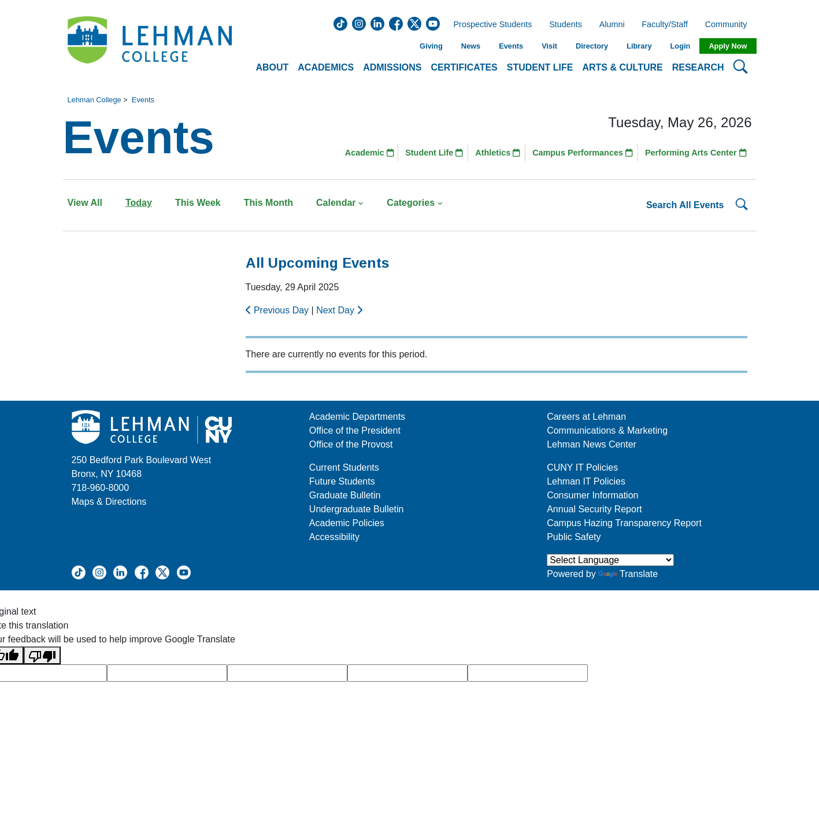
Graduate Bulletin (345, 495)
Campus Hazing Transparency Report (624, 523)
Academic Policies (346, 523)
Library (639, 46)
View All (85, 203)
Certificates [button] (464, 67)
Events (511, 46)
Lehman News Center (591, 444)
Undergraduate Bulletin (356, 509)
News (470, 46)
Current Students (344, 467)
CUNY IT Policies (582, 467)
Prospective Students (489, 25)
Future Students (342, 481)
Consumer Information (592, 495)
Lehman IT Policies (586, 481)
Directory (592, 46)
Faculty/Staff (664, 25)
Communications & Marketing (607, 430)
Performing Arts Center (696, 152)
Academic (369, 152)
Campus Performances (582, 152)
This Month (268, 203)
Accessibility (334, 537)
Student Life (434, 152)
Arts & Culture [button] (622, 67)
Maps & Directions (109, 502)
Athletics (497, 152)
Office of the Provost (351, 444)
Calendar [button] (340, 203)
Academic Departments (357, 417)
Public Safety (574, 537)
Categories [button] (415, 203)
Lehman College (94, 99)
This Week (198, 203)
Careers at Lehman (586, 417)
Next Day (339, 310)
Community (730, 25)
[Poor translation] (42, 655)
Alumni (612, 25)
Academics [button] (326, 67)
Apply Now (728, 46)
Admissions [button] (392, 67)
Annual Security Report (594, 509)
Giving (431, 46)
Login (680, 46)
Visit (549, 46)
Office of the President (355, 430)
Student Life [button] (540, 67)
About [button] (271, 67)
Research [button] (698, 67)
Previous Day (279, 310)
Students (565, 25)
